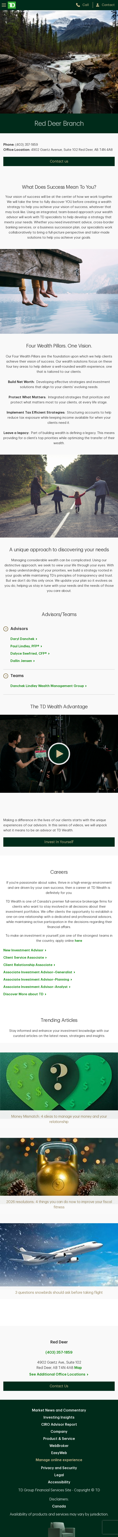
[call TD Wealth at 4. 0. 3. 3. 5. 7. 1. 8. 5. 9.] (84, 5)
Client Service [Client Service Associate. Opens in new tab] (25, 957)
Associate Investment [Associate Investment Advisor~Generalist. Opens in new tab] (39, 972)
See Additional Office (59, 1374)
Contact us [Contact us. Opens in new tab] (59, 161)
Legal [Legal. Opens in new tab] (59, 1475)
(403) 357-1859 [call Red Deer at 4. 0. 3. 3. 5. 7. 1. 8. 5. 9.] (59, 1352)
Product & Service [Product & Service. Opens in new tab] (59, 1439)
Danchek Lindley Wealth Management (48, 686)
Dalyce (30, 653)
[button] (15, 629)
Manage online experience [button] (59, 1460)
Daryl (24, 639)
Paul (26, 646)
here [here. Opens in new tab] (78, 940)
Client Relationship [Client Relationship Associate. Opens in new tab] (29, 965)
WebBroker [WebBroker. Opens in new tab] (59, 1446)
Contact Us (59, 1386)
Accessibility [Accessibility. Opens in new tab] (59, 1482)
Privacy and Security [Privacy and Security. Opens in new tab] (59, 1468)
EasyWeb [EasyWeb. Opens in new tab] (59, 1453)
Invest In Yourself (59, 842)
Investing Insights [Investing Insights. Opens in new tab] (59, 1417)
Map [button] (78, 1368)
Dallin (22, 661)
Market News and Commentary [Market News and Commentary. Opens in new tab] (59, 1410)
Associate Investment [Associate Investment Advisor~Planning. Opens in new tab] (38, 979)
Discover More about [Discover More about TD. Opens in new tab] (25, 994)
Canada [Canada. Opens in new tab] (59, 1506)
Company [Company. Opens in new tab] (59, 1431)
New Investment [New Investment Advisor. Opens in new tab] (25, 950)
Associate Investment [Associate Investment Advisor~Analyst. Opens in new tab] (37, 987)
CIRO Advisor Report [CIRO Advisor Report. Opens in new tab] (59, 1424)
